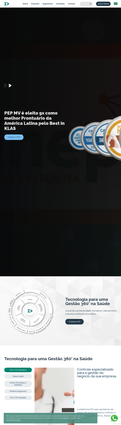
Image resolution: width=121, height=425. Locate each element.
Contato (71, 4)
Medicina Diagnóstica (18, 391)
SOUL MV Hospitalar (18, 398)
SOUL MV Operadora (18, 370)
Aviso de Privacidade (13, 420)
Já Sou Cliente (103, 4)
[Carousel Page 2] (11, 85)
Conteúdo (60, 4)
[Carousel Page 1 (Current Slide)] (6, 85)
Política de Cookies (68, 418)
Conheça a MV (74, 322)
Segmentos (48, 4)
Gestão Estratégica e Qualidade (18, 384)
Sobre (25, 4)
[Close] (93, 418)
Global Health (18, 376)
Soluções (35, 4)
